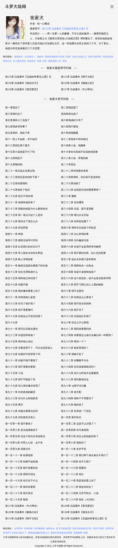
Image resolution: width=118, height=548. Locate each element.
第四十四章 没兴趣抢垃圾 (75, 240)
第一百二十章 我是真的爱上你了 (78, 480)
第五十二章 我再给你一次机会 (77, 265)
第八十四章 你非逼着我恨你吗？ (78, 366)
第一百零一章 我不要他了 (19, 423)
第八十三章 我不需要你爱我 (20, 366)
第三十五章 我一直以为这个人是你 (24, 215)
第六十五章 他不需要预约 (19, 310)
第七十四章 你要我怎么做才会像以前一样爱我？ (87, 335)
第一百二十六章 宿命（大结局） (78, 499)
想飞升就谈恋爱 (63, 528)
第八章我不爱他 (69, 126)
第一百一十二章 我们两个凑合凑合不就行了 (84, 455)
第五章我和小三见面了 (17, 120)
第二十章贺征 (68, 164)
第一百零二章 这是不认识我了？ (78, 423)
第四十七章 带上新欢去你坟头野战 (24, 253)
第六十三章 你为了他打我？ (20, 303)
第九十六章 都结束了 (72, 404)
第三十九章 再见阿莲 (16, 227)
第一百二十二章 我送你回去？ (77, 487)
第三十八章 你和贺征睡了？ (76, 221)
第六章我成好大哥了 (72, 120)
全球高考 (18, 528)
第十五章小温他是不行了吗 (20, 151)
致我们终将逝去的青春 (61, 533)
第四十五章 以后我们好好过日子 (22, 246)
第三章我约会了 (13, 114)
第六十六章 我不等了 (72, 310)
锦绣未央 (50, 528)
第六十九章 (11, 322)
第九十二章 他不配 (71, 392)
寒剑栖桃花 (39, 528)
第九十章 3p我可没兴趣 (73, 385)
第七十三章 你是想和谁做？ (20, 335)
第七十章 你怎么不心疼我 (75, 322)
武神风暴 (28, 528)
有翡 (39, 61)
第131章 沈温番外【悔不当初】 (78, 76)
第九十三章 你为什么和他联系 (21, 398)
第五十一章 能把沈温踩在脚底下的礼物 (26, 265)
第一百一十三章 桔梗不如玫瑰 (21, 461)
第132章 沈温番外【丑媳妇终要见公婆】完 (65, 28)
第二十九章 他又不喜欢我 (19, 196)
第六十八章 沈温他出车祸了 (76, 316)
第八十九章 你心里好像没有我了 (22, 385)
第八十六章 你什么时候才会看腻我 (79, 373)
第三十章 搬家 (68, 196)
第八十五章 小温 (14, 373)
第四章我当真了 (69, 114)
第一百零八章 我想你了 (73, 442)
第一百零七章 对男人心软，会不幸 (24, 442)
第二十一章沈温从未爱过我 (20, 170)
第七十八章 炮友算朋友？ (75, 347)
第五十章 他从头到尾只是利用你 (78, 259)
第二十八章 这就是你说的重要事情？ (81, 189)
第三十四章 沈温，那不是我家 (77, 208)
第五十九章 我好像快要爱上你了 (22, 291)
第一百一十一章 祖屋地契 (19, 455)
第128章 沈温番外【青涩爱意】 (22, 89)
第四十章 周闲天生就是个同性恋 (78, 227)
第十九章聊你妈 (13, 164)
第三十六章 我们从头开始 (75, 215)
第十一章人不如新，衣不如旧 (21, 139)
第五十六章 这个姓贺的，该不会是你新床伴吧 (86, 278)
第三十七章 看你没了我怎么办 (21, 221)
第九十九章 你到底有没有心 (20, 417)
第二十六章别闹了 (71, 183)
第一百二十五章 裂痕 (16, 499)
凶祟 (45, 61)
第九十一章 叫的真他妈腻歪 (20, 392)
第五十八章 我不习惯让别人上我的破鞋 (82, 284)
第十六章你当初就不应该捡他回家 (79, 151)
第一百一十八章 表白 (72, 474)
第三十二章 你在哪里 (72, 202)
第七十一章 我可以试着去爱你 (21, 329)
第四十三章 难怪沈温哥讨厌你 (21, 240)
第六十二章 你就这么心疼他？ (77, 297)
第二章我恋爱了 (69, 107)
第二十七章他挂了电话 (17, 189)
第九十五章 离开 (14, 404)
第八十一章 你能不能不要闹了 (21, 360)
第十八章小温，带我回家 (74, 158)
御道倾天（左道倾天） (25, 57)
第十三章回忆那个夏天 (17, 145)
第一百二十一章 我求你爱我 (20, 487)
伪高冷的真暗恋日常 (82, 528)
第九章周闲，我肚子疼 (17, 133)
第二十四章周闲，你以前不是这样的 (80, 177)
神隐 (85, 533)
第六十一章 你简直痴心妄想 (20, 297)
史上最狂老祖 (19, 61)
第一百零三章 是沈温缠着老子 (21, 430)
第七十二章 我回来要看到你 (76, 329)
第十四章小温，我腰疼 (73, 145)
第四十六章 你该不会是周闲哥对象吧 (81, 246)
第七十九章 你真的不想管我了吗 (22, 354)
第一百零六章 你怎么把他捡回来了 (79, 436)
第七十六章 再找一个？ (73, 341)
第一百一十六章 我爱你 (73, 468)
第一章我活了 (12, 107)
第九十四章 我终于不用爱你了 (77, 398)
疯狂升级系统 (94, 57)
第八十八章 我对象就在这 (75, 379)
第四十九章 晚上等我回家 (19, 259)
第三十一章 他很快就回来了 (20, 202)
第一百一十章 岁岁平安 (73, 449)
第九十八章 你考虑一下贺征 (76, 411)
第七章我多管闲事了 (16, 126)
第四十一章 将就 (14, 234)
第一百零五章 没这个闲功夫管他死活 (25, 436)
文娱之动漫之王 (79, 57)
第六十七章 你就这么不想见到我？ (24, 316)
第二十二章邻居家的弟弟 (74, 170)
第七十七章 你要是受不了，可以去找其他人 (29, 347)
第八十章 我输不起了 (72, 354)
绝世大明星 (98, 528)
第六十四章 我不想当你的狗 (76, 303)
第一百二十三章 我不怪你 (19, 493)
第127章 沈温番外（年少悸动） (78, 89)
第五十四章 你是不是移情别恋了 (78, 272)
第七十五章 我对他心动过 (19, 341)
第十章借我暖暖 (69, 133)
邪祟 (64, 61)
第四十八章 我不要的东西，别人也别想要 (83, 253)
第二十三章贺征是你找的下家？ (22, 177)
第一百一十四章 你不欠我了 (76, 461)
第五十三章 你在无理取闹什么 (21, 272)
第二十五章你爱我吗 (16, 183)
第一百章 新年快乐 (71, 417)
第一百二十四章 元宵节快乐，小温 (79, 493)
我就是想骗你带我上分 (38, 533)
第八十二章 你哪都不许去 (75, 360)
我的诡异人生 (54, 61)
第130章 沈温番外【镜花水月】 (22, 83)
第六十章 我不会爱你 (72, 291)
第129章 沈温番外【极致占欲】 (78, 83)
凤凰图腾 (78, 533)
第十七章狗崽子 (13, 158)
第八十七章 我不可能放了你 (20, 379)
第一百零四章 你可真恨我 (75, 430)
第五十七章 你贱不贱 (16, 284)
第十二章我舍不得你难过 (74, 139)
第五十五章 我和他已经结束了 (21, 278)
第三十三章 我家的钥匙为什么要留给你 (26, 208)
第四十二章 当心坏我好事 (75, 234)
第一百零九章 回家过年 (17, 449)
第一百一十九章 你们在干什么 (21, 480)
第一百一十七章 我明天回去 (20, 474)
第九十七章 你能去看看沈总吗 (21, 411)
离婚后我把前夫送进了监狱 (58, 57)
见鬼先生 (31, 61)
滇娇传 (40, 57)
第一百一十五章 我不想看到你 (21, 468)
